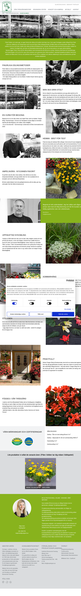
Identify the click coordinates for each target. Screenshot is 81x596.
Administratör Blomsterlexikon (69, 562)
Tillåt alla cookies (63, 314)
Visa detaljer (67, 309)
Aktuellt (68, 9)
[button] (26, 480)
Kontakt (76, 9)
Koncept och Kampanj (55, 9)
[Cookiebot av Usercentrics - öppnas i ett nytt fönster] (67, 281)
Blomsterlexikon (60, 4)
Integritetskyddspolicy (67, 556)
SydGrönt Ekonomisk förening (50, 559)
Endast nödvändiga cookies (18, 314)
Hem (3, 13)
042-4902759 (22, 538)
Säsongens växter (39, 9)
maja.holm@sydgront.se (22, 540)
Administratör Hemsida (67, 560)
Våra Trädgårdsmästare (22, 9)
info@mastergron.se (50, 570)
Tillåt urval (40, 314)
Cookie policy (65, 558)
